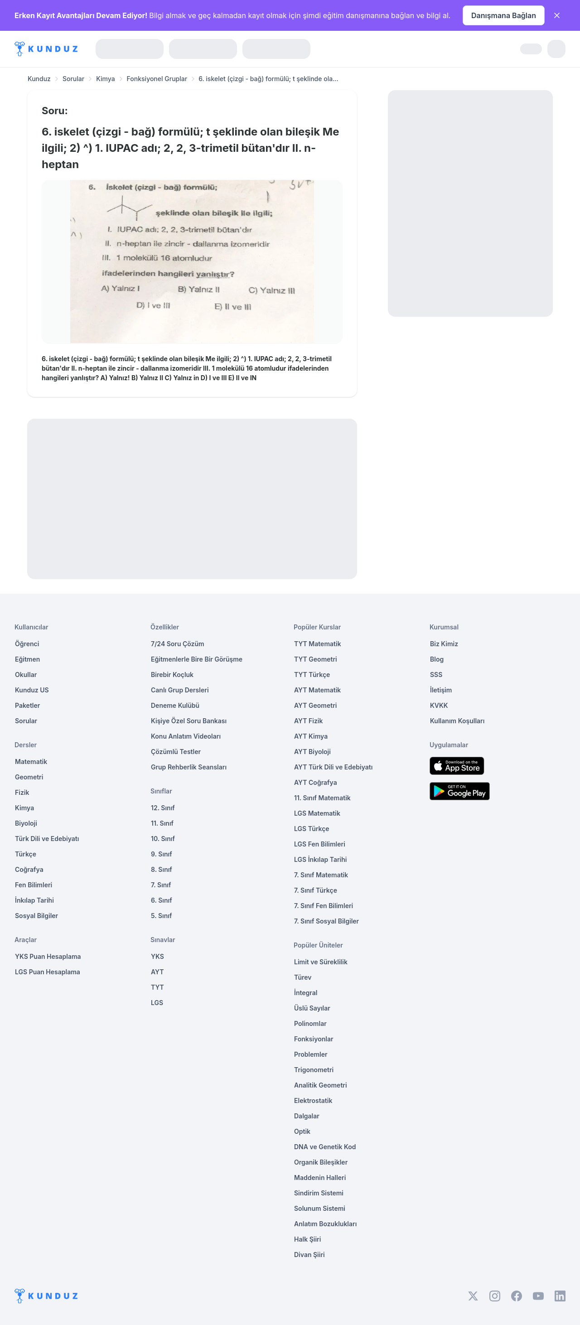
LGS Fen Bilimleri (319, 844)
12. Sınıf (163, 808)
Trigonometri (314, 1070)
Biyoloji (26, 823)
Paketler (27, 705)
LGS (157, 1002)
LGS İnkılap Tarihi (320, 859)
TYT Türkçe (312, 674)
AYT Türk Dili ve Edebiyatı (333, 767)
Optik (302, 1131)
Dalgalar (306, 1116)
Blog (437, 659)
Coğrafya (29, 869)
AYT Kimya (311, 736)
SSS (436, 674)
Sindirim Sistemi (318, 1193)
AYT (157, 972)
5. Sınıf (161, 915)
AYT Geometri (315, 705)
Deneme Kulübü (175, 705)
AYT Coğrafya (315, 782)
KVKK (439, 705)
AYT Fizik (308, 721)
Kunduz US (32, 690)
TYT (157, 987)
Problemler (311, 1054)
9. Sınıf (161, 854)
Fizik (22, 792)
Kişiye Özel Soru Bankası (189, 721)
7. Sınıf (161, 885)
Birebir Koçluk (172, 674)
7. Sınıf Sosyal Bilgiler (326, 921)
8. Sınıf (161, 869)
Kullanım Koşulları (457, 721)
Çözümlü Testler (176, 751)
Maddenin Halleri (320, 1177)
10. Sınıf (163, 838)
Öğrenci (27, 644)
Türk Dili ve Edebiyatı (47, 838)
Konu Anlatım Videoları (186, 736)
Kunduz (39, 78)
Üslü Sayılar (312, 1008)
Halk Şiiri (307, 1239)
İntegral (305, 992)
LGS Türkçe (311, 828)
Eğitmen (27, 659)
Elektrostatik (313, 1100)
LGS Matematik (317, 813)
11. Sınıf (162, 823)
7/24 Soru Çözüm (177, 644)
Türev (303, 977)
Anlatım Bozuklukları (325, 1224)
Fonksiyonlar (314, 1039)
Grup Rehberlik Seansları (189, 767)
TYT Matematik (317, 644)
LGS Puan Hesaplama (47, 972)
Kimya (105, 78)
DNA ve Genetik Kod (325, 1147)
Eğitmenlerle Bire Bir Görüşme (196, 659)
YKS (157, 956)
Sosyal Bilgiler (36, 915)
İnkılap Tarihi (34, 900)
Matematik (31, 761)
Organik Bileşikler (321, 1162)
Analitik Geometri (320, 1085)
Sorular (73, 78)
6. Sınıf (161, 900)
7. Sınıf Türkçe (315, 890)
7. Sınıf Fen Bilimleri (323, 905)
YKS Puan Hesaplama (48, 956)
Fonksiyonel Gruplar (157, 78)
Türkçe (25, 854)
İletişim (441, 690)
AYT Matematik (317, 690)
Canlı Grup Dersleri (180, 690)
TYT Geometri (315, 659)
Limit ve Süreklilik (321, 962)
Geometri (29, 777)
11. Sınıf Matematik (322, 798)
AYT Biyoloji (312, 751)
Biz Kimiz (444, 644)
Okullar (26, 674)
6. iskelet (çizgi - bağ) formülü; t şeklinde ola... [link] (268, 78)
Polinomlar (310, 1023)
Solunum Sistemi (319, 1208)
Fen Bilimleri (33, 885)
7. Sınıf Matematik (321, 875)
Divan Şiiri (309, 1254)
